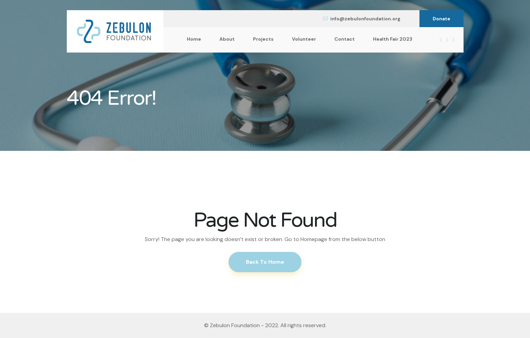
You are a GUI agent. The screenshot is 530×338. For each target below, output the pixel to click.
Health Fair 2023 (392, 39)
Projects (263, 39)
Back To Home (265, 261)
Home (194, 39)
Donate (441, 19)
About (227, 39)
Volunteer (304, 39)
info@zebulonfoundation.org (361, 19)
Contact (344, 39)
